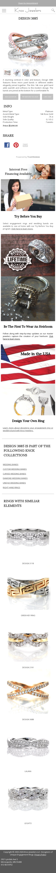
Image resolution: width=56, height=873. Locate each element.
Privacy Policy (40, 854)
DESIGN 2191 (28, 667)
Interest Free (18, 169)
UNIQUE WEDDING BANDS (14, 482)
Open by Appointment (28, 3)
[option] (7, 73)
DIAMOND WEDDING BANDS (15, 478)
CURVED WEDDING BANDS (14, 473)
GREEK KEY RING (28, 615)
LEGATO (28, 823)
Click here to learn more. (22, 228)
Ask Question (10, 97)
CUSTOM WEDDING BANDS (15, 469)
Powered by (28, 157)
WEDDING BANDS (10, 464)
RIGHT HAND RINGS (11, 487)
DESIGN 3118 (28, 563)
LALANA (28, 771)
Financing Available (18, 174)
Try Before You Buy (30, 97)
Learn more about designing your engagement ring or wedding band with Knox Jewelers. (28, 429)
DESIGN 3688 (28, 719)
